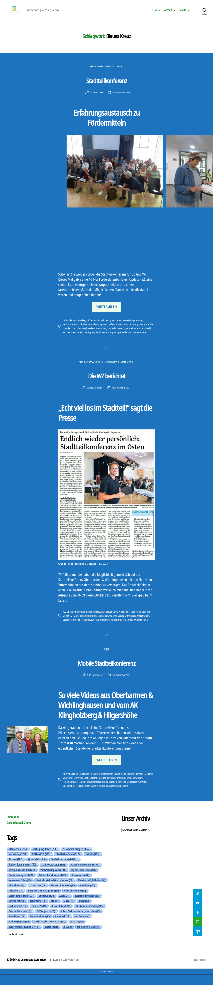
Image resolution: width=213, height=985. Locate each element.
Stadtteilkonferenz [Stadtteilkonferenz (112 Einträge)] (68, 865)
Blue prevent (109, 622)
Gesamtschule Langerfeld (112, 789)
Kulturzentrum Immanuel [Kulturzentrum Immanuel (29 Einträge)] (52, 886)
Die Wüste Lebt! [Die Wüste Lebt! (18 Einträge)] (60, 917)
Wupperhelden (133, 337)
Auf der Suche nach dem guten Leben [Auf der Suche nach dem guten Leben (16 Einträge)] (80, 922)
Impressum (14, 828)
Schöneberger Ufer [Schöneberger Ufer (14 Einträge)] (88, 937)
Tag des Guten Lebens (85, 337)
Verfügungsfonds (105, 337)
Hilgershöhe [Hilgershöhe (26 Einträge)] (16, 896)
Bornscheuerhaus (137, 785)
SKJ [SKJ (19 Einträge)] (54, 912)
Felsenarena (138, 622)
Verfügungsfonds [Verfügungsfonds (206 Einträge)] (45, 860)
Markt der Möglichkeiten (87, 333)
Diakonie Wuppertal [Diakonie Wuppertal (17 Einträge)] (20, 922)
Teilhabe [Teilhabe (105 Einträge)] (92, 865)
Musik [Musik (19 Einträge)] (68, 912)
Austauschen (87, 785)
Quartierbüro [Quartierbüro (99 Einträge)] (36, 870)
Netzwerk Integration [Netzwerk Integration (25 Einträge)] (63, 896)
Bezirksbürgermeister (135, 325)
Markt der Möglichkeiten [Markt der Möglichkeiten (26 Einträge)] (91, 891)
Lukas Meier (97, 97)
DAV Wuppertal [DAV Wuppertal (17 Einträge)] (46, 922)
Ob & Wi (116, 626)
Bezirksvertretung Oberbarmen (78, 329)
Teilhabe (102, 797)
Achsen (168, 12)
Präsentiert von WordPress (68, 971)
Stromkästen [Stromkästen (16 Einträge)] (16, 927)
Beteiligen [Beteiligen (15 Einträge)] (51, 937)
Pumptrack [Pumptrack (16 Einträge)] (62, 927)
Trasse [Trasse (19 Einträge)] (84, 912)
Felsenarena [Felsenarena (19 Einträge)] (37, 912)
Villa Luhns (130, 630)
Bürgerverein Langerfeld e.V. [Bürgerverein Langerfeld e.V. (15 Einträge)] (24, 937)
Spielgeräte (102, 793)
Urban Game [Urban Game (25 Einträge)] (37, 896)
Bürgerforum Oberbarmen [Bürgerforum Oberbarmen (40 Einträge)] (84, 876)
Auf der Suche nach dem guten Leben (106, 325)
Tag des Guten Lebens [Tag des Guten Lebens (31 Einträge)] (83, 881)
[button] (4, 492)
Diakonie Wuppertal (72, 789)
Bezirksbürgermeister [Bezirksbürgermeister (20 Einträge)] (86, 906)
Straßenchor (91, 797)
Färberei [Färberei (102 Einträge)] (15, 870)
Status (182, 12)
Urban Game (113, 797)
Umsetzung (131, 372)
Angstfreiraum (82, 622)
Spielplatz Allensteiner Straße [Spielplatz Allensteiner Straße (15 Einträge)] (49, 932)
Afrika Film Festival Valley (75, 325)
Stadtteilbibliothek (118, 793)
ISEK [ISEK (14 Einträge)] (67, 937)
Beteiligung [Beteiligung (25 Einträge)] (87, 896)
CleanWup (136, 329)
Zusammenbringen (72, 341)
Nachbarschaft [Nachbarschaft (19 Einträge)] (17, 917)
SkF (94, 793)
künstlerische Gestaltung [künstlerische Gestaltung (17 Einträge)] (89, 917)
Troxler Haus (88, 630)
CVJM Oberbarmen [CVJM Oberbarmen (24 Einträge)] (75, 901)
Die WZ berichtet (106, 384)
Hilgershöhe (86, 793)
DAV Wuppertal (123, 622)
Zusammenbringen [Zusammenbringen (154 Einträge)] (76, 860)
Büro (154, 12)
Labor (121, 71)
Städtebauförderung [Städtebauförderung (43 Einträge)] (53, 876)
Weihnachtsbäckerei (143, 797)
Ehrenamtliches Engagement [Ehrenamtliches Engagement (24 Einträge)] (43, 901)
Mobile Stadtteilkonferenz (106, 673)
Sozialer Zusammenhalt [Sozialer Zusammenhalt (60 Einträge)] (22, 876)
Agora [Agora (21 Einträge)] (64, 906)
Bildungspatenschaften (105, 329)
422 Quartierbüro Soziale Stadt (33, 971)
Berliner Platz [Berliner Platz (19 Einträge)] (16, 912)
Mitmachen (105, 333)
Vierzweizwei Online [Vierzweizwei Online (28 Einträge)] (20, 891)
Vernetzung (119, 337)
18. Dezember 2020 (121, 686)
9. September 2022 (121, 97)
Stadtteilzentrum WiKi (73, 797)
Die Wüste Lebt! (91, 789)
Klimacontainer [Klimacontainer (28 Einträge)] (80, 886)
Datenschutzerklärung (21, 833)
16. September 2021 (121, 397)
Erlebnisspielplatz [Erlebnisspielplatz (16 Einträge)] (19, 932)
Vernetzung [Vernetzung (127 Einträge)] (17, 865)
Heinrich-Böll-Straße (101, 71)
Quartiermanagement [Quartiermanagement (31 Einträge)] (21, 886)
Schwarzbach (113, 372)
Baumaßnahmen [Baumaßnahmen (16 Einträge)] (40, 927)
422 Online (68, 622)
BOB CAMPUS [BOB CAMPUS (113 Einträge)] (40, 865)
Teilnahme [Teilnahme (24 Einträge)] (15, 901)
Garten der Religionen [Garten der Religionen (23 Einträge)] (21, 906)
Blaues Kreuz (123, 329)
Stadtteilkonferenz (106, 84)
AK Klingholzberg (71, 785)
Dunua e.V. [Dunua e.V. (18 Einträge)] (39, 917)
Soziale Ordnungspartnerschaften (137, 626)
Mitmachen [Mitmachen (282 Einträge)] (18, 860)
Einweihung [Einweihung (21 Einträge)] (46, 906)
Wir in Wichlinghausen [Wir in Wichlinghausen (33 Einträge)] (52, 881)
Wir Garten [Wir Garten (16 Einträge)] (82, 927)
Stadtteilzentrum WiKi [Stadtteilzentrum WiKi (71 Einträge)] (64, 870)
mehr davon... (16, 945)
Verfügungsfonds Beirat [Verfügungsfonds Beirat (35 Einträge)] (22, 881)
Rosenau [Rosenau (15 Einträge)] (76, 932)
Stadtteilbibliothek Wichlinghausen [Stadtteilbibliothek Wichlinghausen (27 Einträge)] (54, 891)
